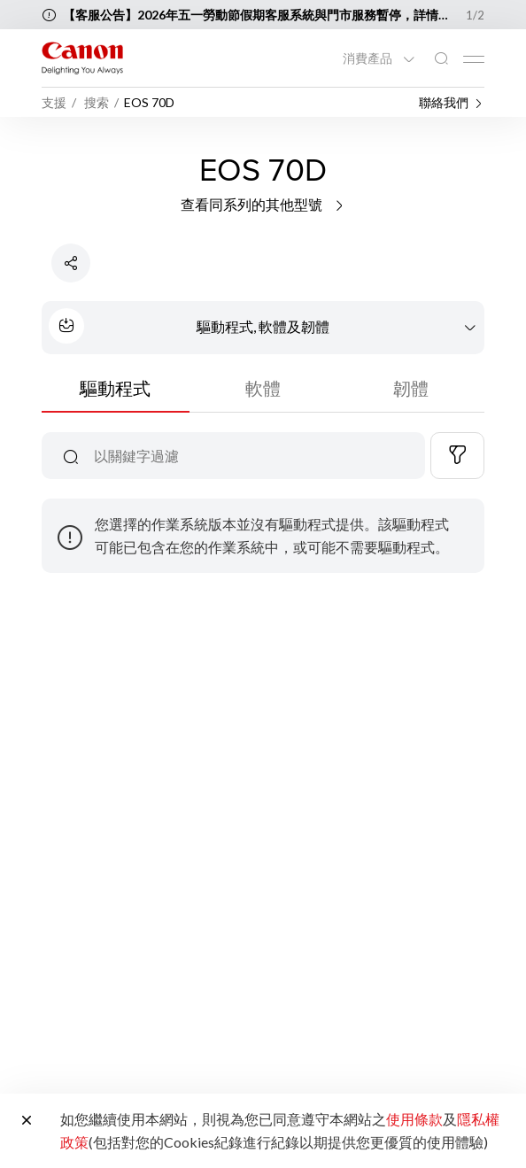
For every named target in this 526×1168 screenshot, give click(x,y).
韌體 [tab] (411, 387)
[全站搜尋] (441, 58)
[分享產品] (70, 263)
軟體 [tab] (263, 387)
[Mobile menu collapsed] (473, 59)
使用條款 (414, 1118)
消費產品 (369, 58)
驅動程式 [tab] (115, 387)
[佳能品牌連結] (82, 58)
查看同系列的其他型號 (263, 204)
